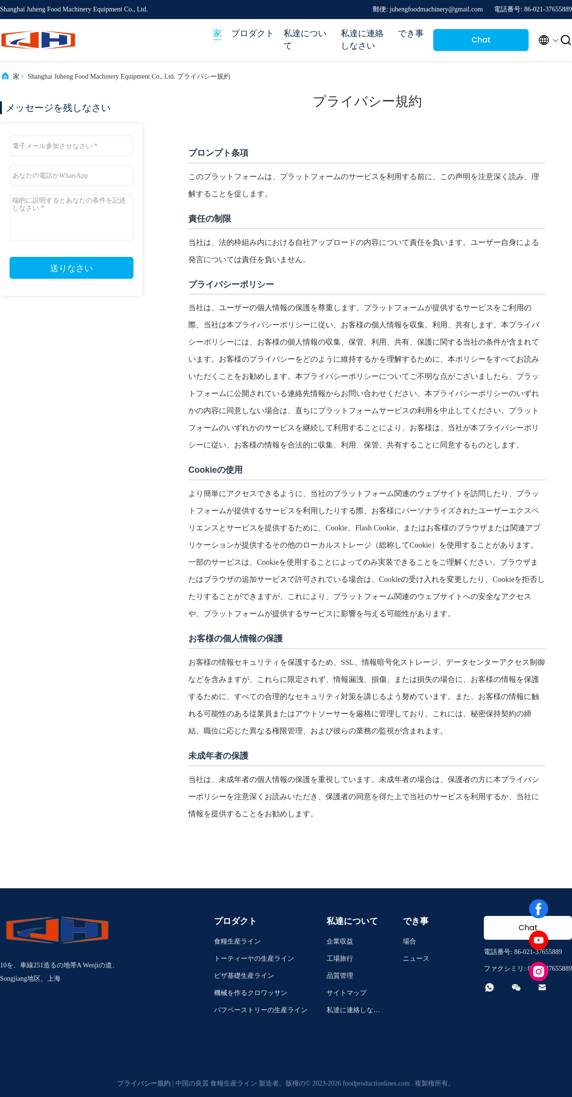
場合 (409, 941)
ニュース (416, 958)
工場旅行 (340, 958)
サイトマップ (347, 992)
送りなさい (71, 268)
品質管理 (340, 975)
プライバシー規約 (144, 1083)
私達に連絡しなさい (362, 40)
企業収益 (340, 941)
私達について (305, 40)
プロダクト (252, 33)
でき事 (411, 33)
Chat (480, 39)
